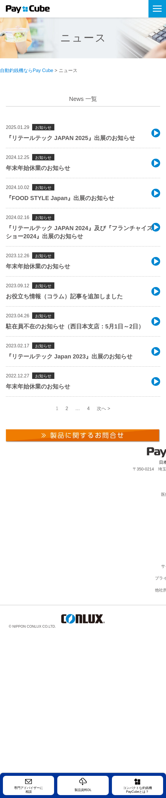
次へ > (103, 408)
